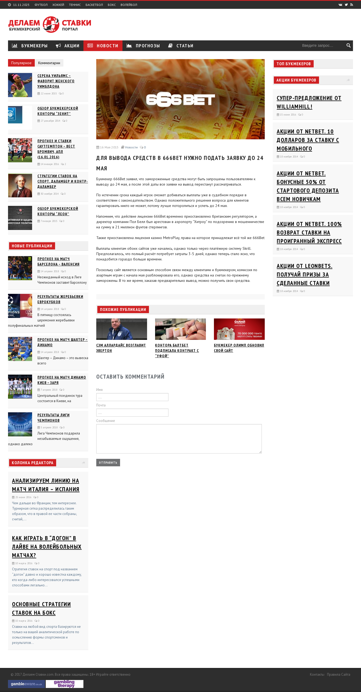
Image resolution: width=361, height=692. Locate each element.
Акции (68, 46)
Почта (101, 405)
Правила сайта (338, 674)
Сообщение (105, 420)
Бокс (112, 4)
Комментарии (49, 62)
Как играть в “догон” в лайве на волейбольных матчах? (47, 546)
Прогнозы (143, 46)
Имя (99, 389)
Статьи (181, 46)
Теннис (75, 4)
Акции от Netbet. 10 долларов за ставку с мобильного (308, 140)
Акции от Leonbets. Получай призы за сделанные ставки (304, 274)
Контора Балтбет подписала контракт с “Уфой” (177, 350)
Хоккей (58, 4)
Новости (102, 46)
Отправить (108, 462)
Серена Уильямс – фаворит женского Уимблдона (56, 81)
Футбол (41, 4)
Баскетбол (94, 4)
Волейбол (129, 4)
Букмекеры (30, 46)
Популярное (21, 62)
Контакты (317, 674)
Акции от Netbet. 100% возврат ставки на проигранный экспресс (309, 232)
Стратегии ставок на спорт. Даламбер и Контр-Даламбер (62, 181)
